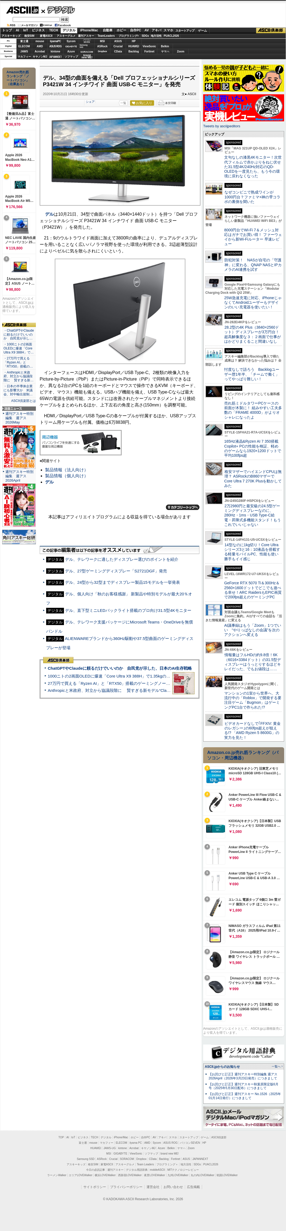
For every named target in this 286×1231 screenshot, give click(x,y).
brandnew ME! (87, 56)
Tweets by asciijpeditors (221, 126)
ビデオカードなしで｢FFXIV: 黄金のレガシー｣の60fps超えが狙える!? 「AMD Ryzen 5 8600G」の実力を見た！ (252, 730)
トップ (7, 30)
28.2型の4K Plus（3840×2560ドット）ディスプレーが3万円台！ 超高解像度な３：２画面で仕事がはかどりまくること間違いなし (252, 334)
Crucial (118, 46)
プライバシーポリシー (126, 1187)
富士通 (24, 41)
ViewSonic (149, 46)
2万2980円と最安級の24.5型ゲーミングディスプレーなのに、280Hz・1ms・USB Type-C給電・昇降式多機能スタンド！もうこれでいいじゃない (252, 515)
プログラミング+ (128, 35)
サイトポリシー (94, 1187)
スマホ (168, 30)
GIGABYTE (71, 46)
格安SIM (29, 35)
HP (134, 41)
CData (118, 51)
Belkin (165, 46)
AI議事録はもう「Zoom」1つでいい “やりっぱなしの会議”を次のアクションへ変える (252, 630)
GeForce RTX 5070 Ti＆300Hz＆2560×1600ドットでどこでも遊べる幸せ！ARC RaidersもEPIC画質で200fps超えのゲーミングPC (253, 590)
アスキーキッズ (11, 35)
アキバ (156, 30)
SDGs (145, 35)
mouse (39, 41)
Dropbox (102, 51)
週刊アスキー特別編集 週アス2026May (19, 418)
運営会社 (153, 1187)
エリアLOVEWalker (80, 1175)
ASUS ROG (55, 46)
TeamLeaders (106, 35)
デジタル (58, 10)
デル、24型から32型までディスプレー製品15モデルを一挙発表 (122, 582)
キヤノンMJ (40, 56)
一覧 (123, 103)
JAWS (24, 51)
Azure (71, 51)
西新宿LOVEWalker (130, 1175)
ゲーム (202, 30)
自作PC (135, 30)
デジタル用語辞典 (137, 1169)
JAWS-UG (109, 1148)
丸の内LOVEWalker (202, 1175)
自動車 (108, 30)
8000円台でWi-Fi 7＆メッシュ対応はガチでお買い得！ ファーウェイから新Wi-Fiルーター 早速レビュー (253, 237)
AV (147, 30)
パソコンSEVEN (87, 41)
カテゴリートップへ (182, 507)
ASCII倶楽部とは (23, 401)
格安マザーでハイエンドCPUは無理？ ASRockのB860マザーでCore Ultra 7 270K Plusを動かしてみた (253, 478)
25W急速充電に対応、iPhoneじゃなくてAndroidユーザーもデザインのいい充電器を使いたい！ (253, 302)
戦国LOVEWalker (227, 1175)
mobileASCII (157, 1169)
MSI (102, 41)
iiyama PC (136, 1142)
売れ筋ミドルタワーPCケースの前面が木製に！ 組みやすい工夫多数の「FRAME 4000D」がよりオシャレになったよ (253, 410)
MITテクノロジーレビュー (183, 1169)
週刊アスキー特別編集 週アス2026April (19, 476)
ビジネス (38, 30)
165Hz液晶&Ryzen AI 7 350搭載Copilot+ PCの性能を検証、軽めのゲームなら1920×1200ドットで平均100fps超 (252, 448)
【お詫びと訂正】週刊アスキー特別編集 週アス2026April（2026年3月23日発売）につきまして (243, 1076)
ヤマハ (165, 51)
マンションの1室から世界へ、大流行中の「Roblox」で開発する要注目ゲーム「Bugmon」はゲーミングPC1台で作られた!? (252, 700)
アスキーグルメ (66, 35)
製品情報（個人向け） (66, 475)
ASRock (102, 46)
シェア (90, 101)
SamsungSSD (83, 46)
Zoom (180, 51)
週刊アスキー (86, 35)
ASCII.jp (22, 10)
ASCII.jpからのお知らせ (222, 1067)
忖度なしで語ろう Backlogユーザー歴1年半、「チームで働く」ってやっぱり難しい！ (251, 374)
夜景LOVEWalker (154, 1175)
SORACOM (127, 1158)
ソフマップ (71, 56)
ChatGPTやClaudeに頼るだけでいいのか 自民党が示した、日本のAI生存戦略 (120, 668)
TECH (53, 30)
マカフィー (24, 56)
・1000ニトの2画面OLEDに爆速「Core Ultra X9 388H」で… (19, 348)
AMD (40, 46)
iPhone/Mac (89, 30)
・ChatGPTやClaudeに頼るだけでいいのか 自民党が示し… (19, 335)
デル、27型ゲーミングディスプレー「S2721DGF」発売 (116, 571)
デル (49, 214)
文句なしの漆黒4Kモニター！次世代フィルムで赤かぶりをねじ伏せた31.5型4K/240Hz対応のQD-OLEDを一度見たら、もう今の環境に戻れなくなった (253, 166)
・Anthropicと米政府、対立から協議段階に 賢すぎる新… (18, 376)
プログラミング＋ (167, 1164)
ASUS (118, 41)
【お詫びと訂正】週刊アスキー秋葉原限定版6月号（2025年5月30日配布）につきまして (243, 1086)
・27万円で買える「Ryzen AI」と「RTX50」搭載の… (18, 362)
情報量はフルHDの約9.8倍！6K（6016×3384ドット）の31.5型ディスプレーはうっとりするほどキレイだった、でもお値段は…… (252, 662)
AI (17, 30)
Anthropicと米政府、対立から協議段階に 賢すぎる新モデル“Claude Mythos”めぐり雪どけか (132, 690)
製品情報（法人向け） (66, 470)
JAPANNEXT (55, 57)
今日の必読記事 (95, 1169)
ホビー (121, 30)
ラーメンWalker (56, 1175)
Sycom (71, 41)
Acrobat (40, 51)
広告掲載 (193, 1187)
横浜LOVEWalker (105, 1175)
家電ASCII (46, 35)
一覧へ (276, 1066)
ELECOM (24, 46)
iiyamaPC (55, 41)
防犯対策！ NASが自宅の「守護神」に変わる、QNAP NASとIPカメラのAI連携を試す (253, 265)
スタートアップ (184, 30)
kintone (55, 51)
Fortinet (149, 51)
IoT (25, 30)
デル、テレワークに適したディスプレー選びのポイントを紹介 (121, 559)
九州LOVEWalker (178, 1175)
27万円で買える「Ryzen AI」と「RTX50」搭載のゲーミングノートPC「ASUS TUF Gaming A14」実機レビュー (149, 683)
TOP (61, 1137)
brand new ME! (170, 1153)
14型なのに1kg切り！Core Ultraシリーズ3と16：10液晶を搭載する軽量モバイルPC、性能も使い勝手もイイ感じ (252, 552)
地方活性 (156, 35)
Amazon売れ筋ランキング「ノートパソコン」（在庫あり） (17, 78)
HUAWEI (133, 46)
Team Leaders (145, 1164)
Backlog (133, 51)
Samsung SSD (86, 1158)
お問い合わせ (173, 1187)
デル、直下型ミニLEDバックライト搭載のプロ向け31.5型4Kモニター (128, 610)
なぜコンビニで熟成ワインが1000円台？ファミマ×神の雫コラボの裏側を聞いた (252, 197)
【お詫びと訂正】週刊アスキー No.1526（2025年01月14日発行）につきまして (245, 1096)
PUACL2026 (171, 35)
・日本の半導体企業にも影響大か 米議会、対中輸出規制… (18, 390)
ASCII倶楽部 (270, 30)
